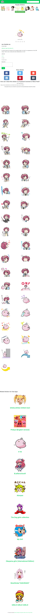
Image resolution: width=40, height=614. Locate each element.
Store (27, 612)
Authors (25, 612)
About (15, 612)
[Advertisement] (20, 21)
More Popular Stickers (20, 11)
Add (3, 68)
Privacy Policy (30, 612)
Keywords (21, 612)
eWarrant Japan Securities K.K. (7, 48)
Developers (18, 612)
